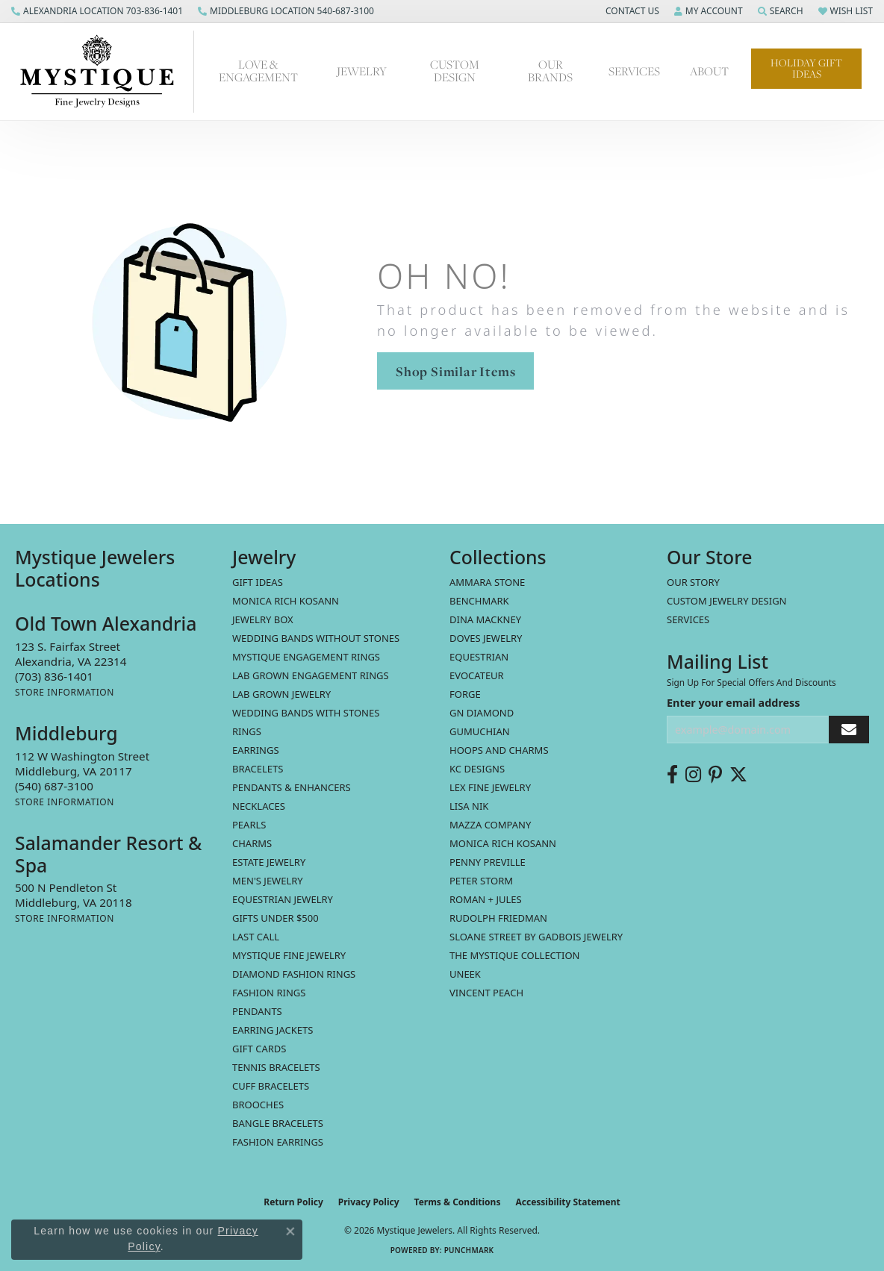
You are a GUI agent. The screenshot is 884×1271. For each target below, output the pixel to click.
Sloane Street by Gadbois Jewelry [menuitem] (536, 936)
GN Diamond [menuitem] (481, 712)
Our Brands (550, 71)
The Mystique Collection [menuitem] (514, 955)
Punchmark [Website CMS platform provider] (469, 1250)
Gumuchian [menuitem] (479, 731)
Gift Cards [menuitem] (259, 1048)
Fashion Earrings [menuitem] (277, 1142)
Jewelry (362, 71)
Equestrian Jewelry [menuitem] (282, 899)
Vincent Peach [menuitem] (486, 992)
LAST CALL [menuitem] (255, 936)
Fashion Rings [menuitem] (268, 992)
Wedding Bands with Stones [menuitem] (305, 712)
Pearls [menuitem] (249, 824)
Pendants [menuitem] (257, 1011)
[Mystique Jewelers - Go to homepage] (104, 72)
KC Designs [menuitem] (477, 768)
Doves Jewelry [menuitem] (485, 638)
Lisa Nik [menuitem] (468, 806)
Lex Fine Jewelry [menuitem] (490, 787)
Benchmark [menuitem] (479, 601)
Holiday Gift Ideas (806, 68)
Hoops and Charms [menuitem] (499, 750)
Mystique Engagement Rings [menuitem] (306, 656)
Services (634, 71)
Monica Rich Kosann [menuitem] (502, 843)
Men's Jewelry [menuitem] (267, 880)
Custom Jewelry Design (727, 601)
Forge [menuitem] (465, 694)
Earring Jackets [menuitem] (272, 1030)
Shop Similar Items (455, 371)
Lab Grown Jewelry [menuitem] (281, 694)
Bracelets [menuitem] (257, 768)
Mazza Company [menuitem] (490, 824)
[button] (631, 11)
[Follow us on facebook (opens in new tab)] (672, 775)
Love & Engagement (258, 71)
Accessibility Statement (567, 1202)
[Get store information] (64, 692)
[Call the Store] (54, 676)
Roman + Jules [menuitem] (485, 899)
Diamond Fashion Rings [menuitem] (293, 974)
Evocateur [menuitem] (476, 675)
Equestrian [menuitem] (478, 656)
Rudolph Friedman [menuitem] (498, 918)
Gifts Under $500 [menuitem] (275, 918)
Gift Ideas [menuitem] (257, 582)
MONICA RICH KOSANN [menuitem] (285, 601)
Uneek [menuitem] (465, 974)
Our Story (693, 582)
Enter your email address (733, 703)
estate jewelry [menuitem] (268, 862)
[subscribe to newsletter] (849, 729)
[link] (97, 11)
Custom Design (454, 71)
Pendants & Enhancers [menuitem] (291, 787)
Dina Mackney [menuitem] (485, 619)
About (709, 71)
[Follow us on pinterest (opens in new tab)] (715, 775)
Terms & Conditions (457, 1202)
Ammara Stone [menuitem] (487, 582)
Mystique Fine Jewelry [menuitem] (289, 955)
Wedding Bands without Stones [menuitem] (315, 638)
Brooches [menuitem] (258, 1104)
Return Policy (293, 1202)
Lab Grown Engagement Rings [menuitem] (310, 675)
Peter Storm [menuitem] (481, 880)
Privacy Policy (368, 1202)
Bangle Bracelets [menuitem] (277, 1123)
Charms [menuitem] (252, 843)
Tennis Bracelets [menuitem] (276, 1067)
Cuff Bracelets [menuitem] (270, 1086)
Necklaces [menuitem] (258, 806)
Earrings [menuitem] (255, 750)
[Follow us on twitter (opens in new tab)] (738, 775)
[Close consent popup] (290, 1231)
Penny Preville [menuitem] (487, 862)
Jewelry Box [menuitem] (262, 619)
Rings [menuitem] (246, 731)
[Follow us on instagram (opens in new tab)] (693, 775)
